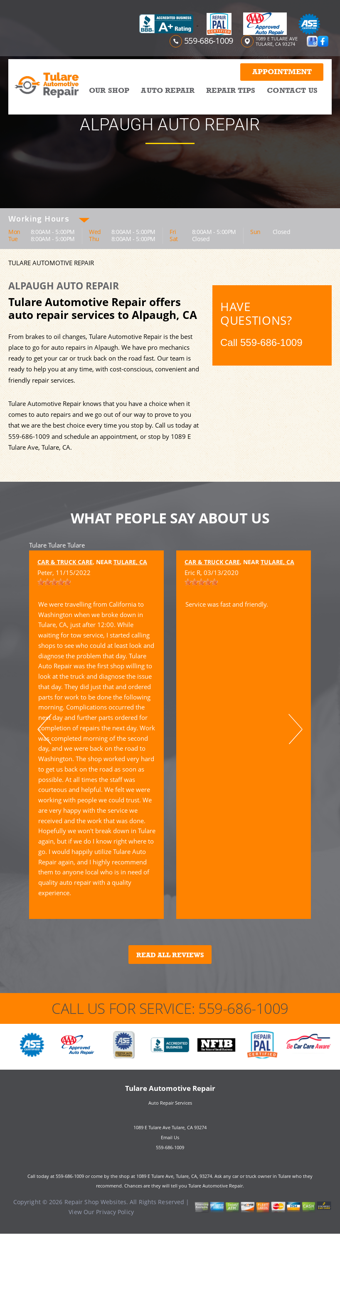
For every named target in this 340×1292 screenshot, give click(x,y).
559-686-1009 (208, 40)
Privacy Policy (115, 1212)
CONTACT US (292, 90)
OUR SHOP (109, 90)
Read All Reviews (170, 955)
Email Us (170, 1137)
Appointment (282, 71)
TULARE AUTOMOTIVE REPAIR (51, 263)
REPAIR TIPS (230, 90)
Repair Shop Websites (95, 1202)
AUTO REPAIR (168, 90)
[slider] (54, 582)
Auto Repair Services (170, 1103)
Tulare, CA (130, 562)
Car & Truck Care (65, 562)
